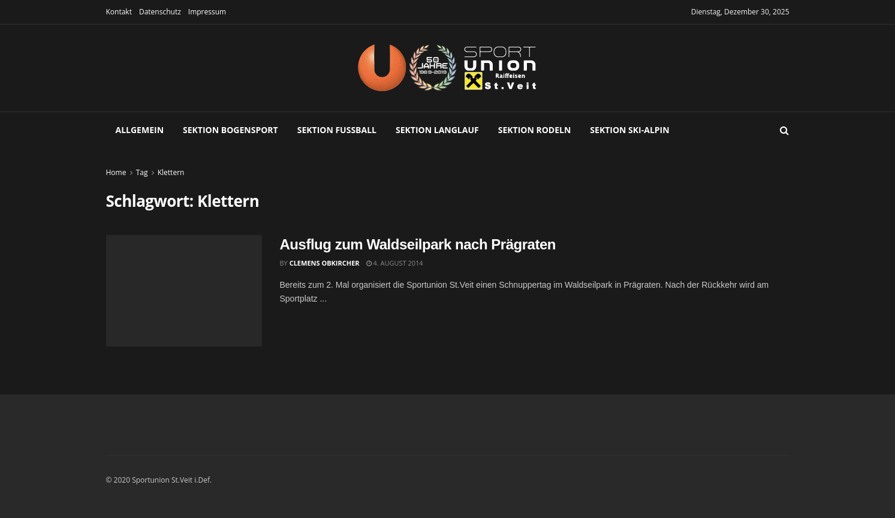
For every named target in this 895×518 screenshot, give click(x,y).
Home (116, 172)
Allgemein (140, 129)
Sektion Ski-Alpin (629, 129)
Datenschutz (160, 12)
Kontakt (119, 12)
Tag (142, 172)
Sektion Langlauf (437, 129)
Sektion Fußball (336, 129)
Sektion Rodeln (534, 129)
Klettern (171, 172)
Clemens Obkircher (325, 262)
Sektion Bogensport (230, 129)
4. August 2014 (394, 262)
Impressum (207, 12)
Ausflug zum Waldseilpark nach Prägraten (418, 244)
